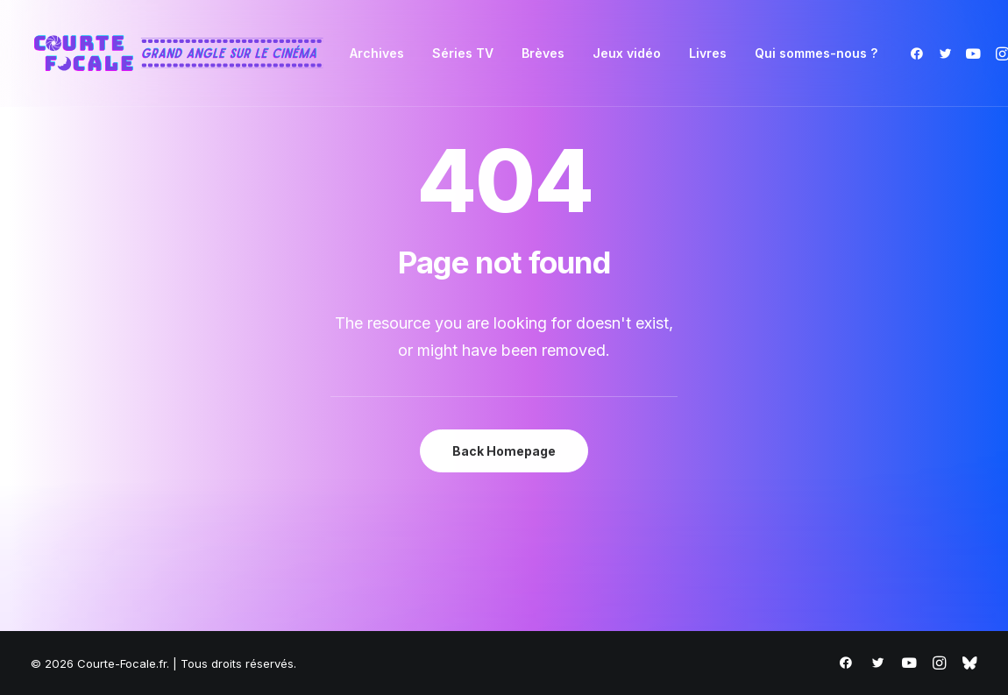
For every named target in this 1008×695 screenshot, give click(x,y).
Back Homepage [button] (504, 450)
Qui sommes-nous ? (816, 53)
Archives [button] (377, 53)
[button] (920, 53)
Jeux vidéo (627, 53)
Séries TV (462, 53)
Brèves (543, 53)
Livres (708, 53)
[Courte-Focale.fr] (184, 53)
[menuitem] (376, 53)
